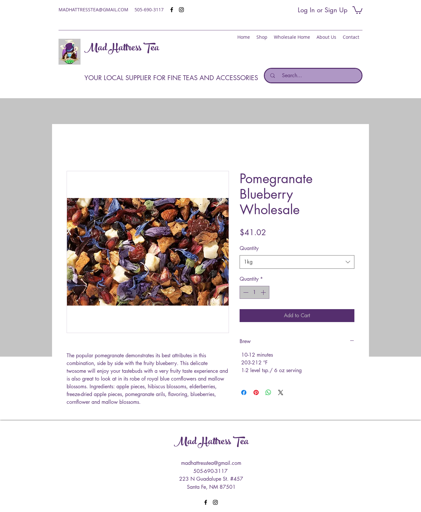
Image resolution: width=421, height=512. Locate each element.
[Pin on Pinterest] (256, 392)
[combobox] (297, 262)
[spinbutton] (254, 292)
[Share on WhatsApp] (268, 392)
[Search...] (315, 75)
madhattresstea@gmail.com (211, 463)
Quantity (249, 248)
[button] (357, 9)
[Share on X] (281, 392)
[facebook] (171, 9)
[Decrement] (245, 292)
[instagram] (181, 9)
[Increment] (263, 292)
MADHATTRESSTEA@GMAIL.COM (93, 9)
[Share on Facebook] (244, 392)
